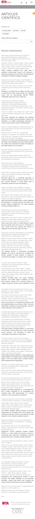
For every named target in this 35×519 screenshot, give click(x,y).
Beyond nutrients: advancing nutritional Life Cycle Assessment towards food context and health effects (17, 151)
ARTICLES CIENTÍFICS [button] (10, 7)
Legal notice (21, 502)
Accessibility (19, 504)
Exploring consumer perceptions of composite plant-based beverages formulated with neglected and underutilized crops (17, 234)
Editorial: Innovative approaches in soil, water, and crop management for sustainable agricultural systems (17, 366)
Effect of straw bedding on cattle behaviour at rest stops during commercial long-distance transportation (17, 128)
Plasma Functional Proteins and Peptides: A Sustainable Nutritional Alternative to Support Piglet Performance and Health (17, 81)
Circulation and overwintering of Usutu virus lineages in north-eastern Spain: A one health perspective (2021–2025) (17, 290)
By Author (16, 30)
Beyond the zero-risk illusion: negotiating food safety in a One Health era (17, 487)
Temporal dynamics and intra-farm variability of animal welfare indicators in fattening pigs (16, 400)
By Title (23, 30)
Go (31, 41)
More (2, 496)
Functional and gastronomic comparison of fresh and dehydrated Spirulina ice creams (16, 379)
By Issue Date (7, 30)
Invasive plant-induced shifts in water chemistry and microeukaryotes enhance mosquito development (15, 264)
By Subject (6, 33)
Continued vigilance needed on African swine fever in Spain (17, 442)
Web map (27, 504)
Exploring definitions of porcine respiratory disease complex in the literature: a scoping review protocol (16, 421)
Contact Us (14, 502)
